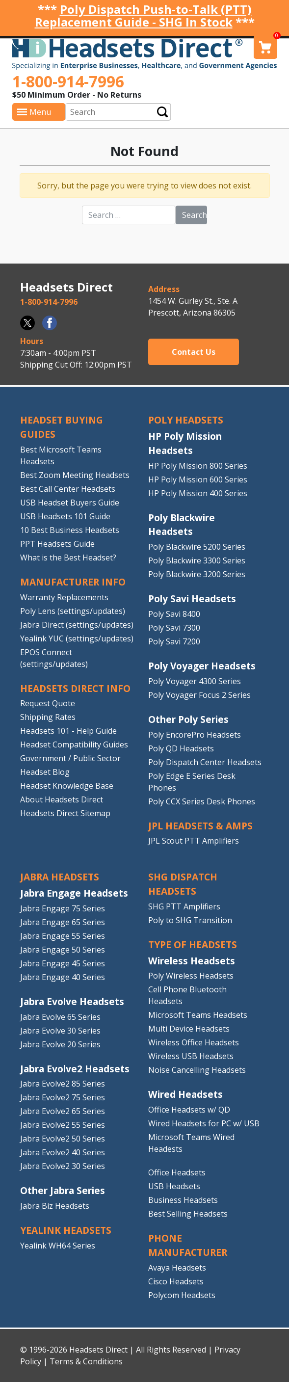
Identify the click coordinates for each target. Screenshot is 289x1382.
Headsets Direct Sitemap (65, 813)
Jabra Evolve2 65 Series (62, 1111)
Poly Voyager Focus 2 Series (199, 695)
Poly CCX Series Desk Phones (201, 801)
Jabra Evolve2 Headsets (75, 1068)
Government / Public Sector (70, 758)
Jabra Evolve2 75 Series (62, 1097)
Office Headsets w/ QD (189, 1109)
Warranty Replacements (64, 597)
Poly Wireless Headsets (191, 975)
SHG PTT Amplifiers (184, 906)
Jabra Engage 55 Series (62, 935)
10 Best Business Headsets (69, 530)
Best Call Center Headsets (67, 488)
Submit (162, 111)
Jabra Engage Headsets (74, 893)
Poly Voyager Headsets (202, 665)
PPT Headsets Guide (57, 543)
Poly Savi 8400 (174, 614)
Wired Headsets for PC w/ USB (204, 1123)
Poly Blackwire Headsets (181, 524)
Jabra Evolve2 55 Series (62, 1124)
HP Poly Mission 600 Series (197, 479)
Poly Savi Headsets (192, 598)
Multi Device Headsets (189, 1028)
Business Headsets (183, 1200)
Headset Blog (45, 772)
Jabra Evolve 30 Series (60, 1030)
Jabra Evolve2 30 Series (62, 1166)
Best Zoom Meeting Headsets (75, 475)
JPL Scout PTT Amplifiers (193, 840)
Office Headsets (177, 1172)
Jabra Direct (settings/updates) (76, 624)
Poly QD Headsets (181, 748)
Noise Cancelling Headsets (197, 1069)
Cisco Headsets (176, 1281)
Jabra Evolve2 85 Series (62, 1083)
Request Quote (47, 703)
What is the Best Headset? (68, 557)
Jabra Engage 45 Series (62, 963)
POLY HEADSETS (185, 419)
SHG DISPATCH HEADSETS (182, 884)
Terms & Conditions (86, 1361)
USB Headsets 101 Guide (65, 516)
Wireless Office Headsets (193, 1042)
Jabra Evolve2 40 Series (62, 1152)
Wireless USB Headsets (191, 1056)
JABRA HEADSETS (59, 876)
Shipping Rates (48, 717)
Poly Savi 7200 (174, 641)
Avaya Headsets (177, 1267)
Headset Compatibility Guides (74, 744)
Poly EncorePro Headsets (194, 734)
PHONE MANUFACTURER (187, 1245)
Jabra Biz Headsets (54, 1205)
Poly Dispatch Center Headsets (205, 762)
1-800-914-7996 (68, 81)
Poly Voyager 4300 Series (194, 681)
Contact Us (193, 351)
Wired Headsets (185, 1094)
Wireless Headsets (191, 960)
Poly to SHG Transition (190, 920)
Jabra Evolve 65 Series (60, 1016)
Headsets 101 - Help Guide (68, 730)
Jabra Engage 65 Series (62, 922)
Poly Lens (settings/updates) (72, 611)
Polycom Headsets (181, 1295)
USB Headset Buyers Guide (69, 502)
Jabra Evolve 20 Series (60, 1044)
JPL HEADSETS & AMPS (200, 825)
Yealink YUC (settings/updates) (76, 638)
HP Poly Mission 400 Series (197, 493)
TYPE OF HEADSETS (192, 944)
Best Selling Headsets (188, 1213)
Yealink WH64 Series (57, 1245)
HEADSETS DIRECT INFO (75, 688)
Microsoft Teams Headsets (197, 1015)
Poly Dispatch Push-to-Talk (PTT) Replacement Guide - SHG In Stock (143, 15)
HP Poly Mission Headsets (185, 443)
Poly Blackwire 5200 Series (196, 546)
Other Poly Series (188, 719)
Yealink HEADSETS (65, 1230)
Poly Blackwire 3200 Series (196, 574)
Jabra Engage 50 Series (62, 949)
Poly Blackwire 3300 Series (196, 560)
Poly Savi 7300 (174, 627)
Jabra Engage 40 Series (62, 977)
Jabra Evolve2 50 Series (62, 1138)
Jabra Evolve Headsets (72, 1001)
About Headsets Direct (61, 799)
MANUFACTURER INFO (73, 581)
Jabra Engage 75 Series (62, 908)
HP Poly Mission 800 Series (197, 465)
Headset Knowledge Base (66, 785)
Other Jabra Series (62, 1190)
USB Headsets (174, 1186)
